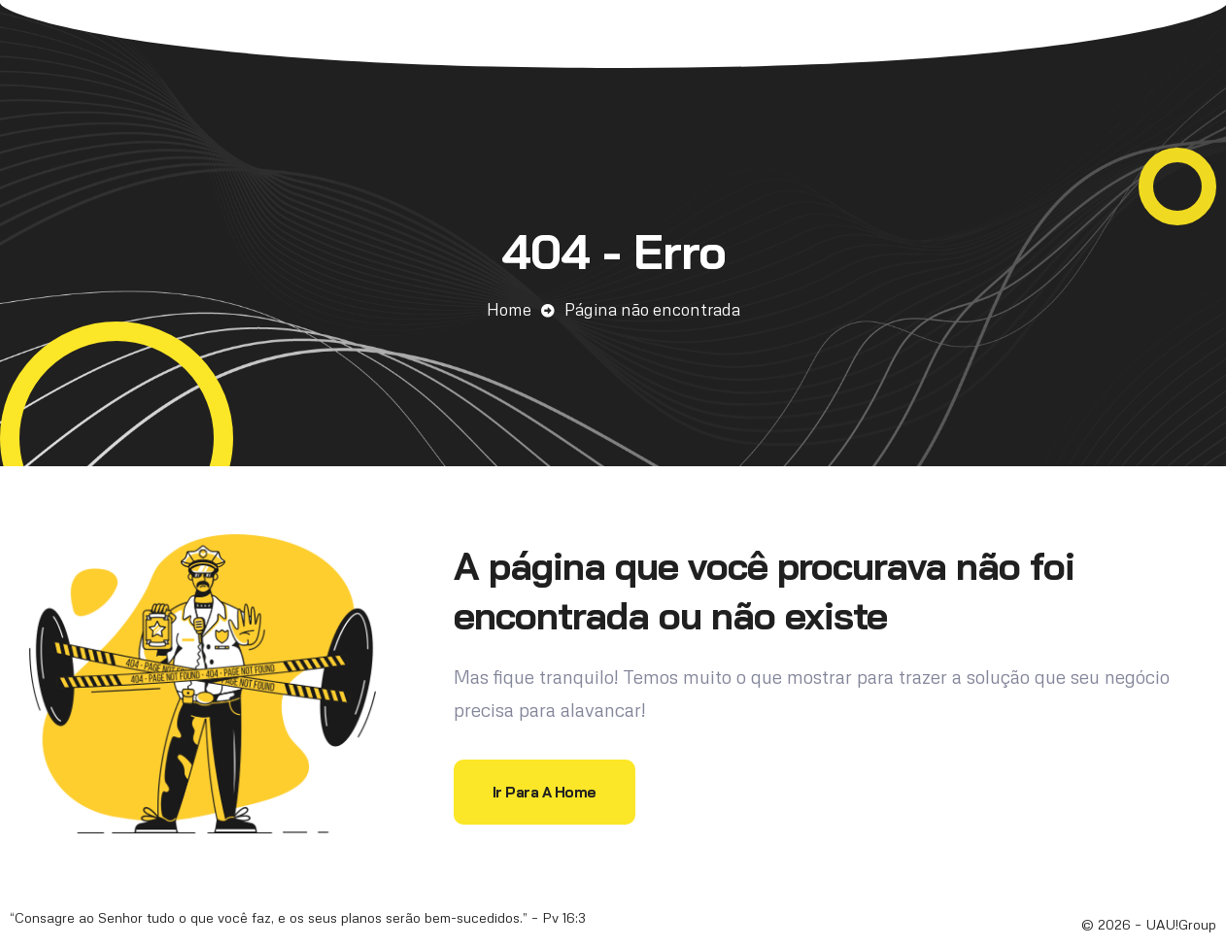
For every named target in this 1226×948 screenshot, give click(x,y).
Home (509, 309)
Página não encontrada (652, 309)
